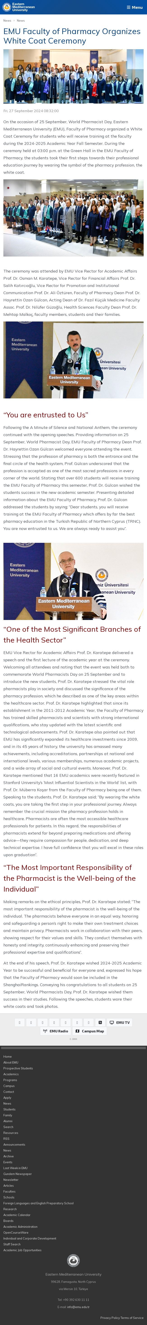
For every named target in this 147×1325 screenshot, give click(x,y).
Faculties (9, 1191)
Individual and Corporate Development (29, 1238)
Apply (7, 1097)
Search (8, 1127)
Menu (134, 7)
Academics (11, 1074)
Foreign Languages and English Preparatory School (38, 1203)
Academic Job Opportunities (22, 1250)
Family (7, 1115)
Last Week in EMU (15, 1168)
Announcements (14, 1144)
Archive (8, 1156)
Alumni (7, 1121)
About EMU (10, 1062)
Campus (9, 1086)
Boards (8, 1221)
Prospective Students (18, 1068)
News (7, 20)
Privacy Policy (110, 1318)
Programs (10, 1080)
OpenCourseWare (15, 1232)
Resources (10, 1133)
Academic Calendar (16, 1215)
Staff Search (12, 1244)
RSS (6, 1138)
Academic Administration (20, 1226)
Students (9, 1109)
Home (7, 1056)
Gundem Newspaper (17, 1174)
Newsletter (11, 1180)
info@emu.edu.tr (78, 1307)
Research (10, 1209)
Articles (8, 1185)
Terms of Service (132, 1318)
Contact (8, 1092)
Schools (8, 1197)
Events (7, 1162)
